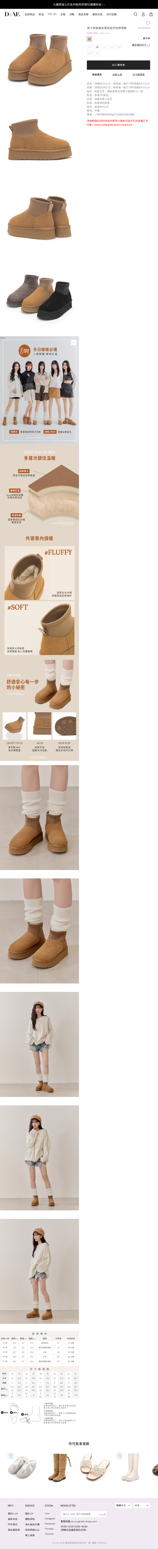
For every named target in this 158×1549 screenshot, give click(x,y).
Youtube (49, 1533)
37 (104, 47)
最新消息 (97, 14)
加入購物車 (118, 65)
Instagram (50, 1518)
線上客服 (30, 1535)
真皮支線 (83, 14)
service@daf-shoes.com (84, 1521)
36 (97, 47)
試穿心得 (117, 74)
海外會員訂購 (32, 1524)
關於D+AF (13, 1513)
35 (90, 47)
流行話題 (111, 14)
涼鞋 (71, 14)
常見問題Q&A (32, 1530)
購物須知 (30, 1519)
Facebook (50, 1523)
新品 (41, 14)
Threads (49, 1528)
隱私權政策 (14, 1530)
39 (119, 47)
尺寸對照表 (139, 74)
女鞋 (62, 14)
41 (97, 53)
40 (90, 53)
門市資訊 (12, 1524)
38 (111, 47)
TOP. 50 (52, 14)
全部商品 (30, 14)
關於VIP (29, 1513)
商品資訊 (97, 74)
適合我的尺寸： (141, 45)
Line (47, 1513)
